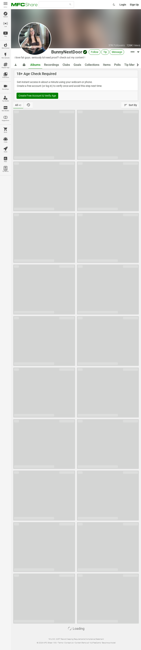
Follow (94, 51)
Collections (92, 65)
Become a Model (108, 643)
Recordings (51, 65)
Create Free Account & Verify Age (37, 95)
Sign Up (134, 4)
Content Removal (82, 643)
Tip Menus (131, 65)
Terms (60, 643)
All (18, 105)
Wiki (55, 643)
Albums (35, 65)
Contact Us (68, 643)
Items (107, 65)
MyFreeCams (95, 643)
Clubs (66, 65)
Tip (105, 51)
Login (123, 4)
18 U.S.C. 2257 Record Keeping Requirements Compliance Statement (76, 639)
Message (117, 51)
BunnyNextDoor (66, 52)
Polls (117, 65)
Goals (77, 65)
